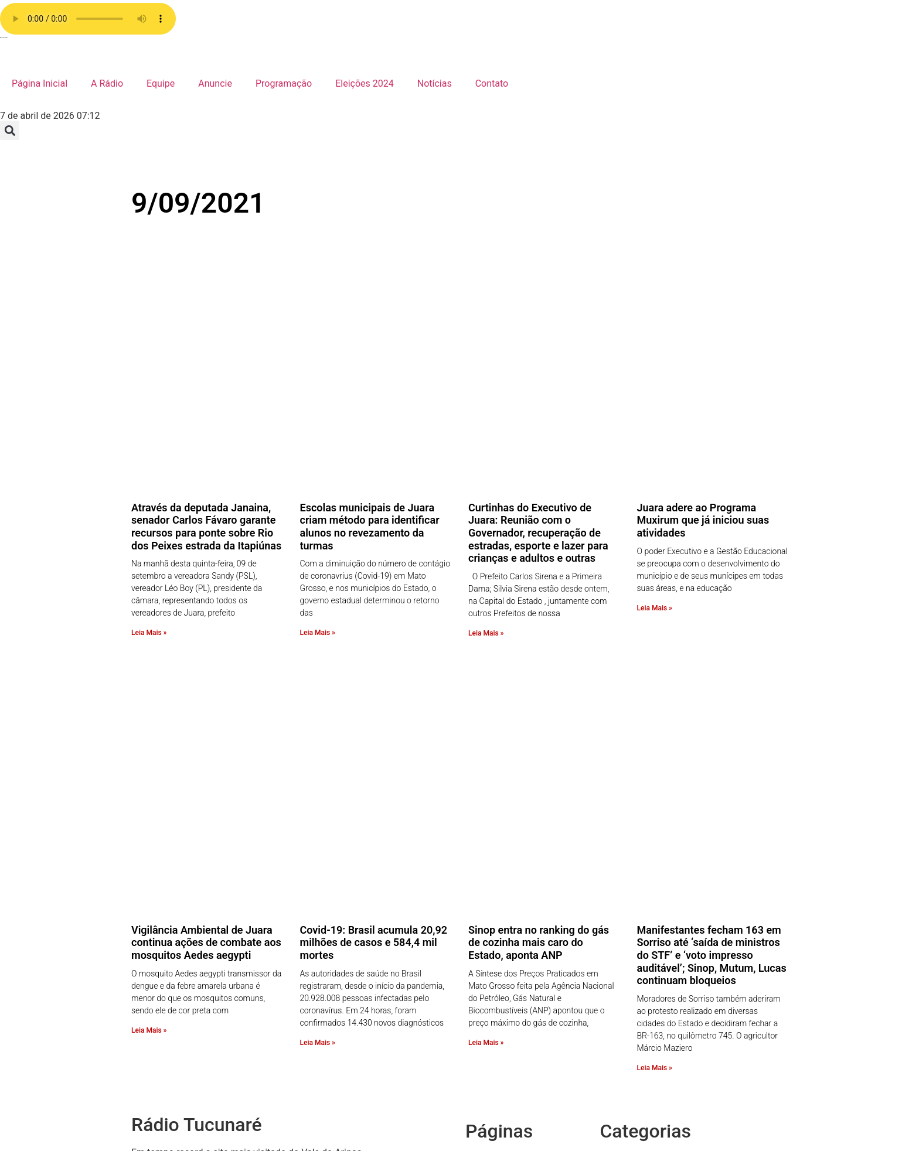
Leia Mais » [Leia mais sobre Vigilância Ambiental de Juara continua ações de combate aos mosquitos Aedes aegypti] (148, 729)
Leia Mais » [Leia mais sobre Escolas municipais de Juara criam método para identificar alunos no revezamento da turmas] (317, 482)
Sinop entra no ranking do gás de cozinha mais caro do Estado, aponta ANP (538, 641)
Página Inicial (39, 83)
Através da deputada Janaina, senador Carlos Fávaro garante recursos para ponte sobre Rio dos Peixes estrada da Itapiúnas (206, 375)
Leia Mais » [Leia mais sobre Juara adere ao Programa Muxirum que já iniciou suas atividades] (654, 457)
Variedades (646, 870)
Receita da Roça (656, 955)
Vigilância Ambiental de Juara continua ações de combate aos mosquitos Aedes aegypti (206, 641)
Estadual (641, 1025)
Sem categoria (653, 898)
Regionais (643, 941)
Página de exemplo (528, 898)
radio (499, 856)
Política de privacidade (536, 884)
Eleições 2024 (364, 83)
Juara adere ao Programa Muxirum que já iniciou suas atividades (703, 369)
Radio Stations (519, 870)
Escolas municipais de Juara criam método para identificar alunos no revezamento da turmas (370, 375)
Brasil (634, 1109)
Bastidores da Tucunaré (672, 1123)
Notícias (434, 83)
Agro (633, 1137)
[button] (9, 130)
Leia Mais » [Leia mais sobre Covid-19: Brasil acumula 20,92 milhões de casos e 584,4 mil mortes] (317, 741)
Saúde (636, 912)
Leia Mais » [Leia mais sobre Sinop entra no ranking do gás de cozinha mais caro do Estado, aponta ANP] (485, 741)
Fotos (634, 1011)
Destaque (643, 1081)
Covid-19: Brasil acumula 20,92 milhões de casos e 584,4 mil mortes (374, 641)
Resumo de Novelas (664, 927)
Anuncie (215, 83)
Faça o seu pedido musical (544, 912)
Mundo (637, 983)
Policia (637, 969)
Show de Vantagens (664, 884)
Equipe (161, 83)
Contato (492, 83)
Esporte (639, 1039)
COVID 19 (643, 1095)
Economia (644, 1067)
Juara (634, 997)
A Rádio (107, 83)
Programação (284, 83)
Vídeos (637, 856)
